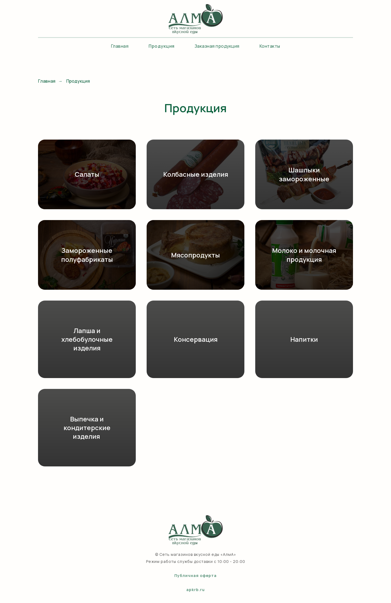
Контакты (270, 46)
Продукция (162, 46)
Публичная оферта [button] (195, 575)
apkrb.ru (195, 589)
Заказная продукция (217, 46)
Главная (120, 46)
